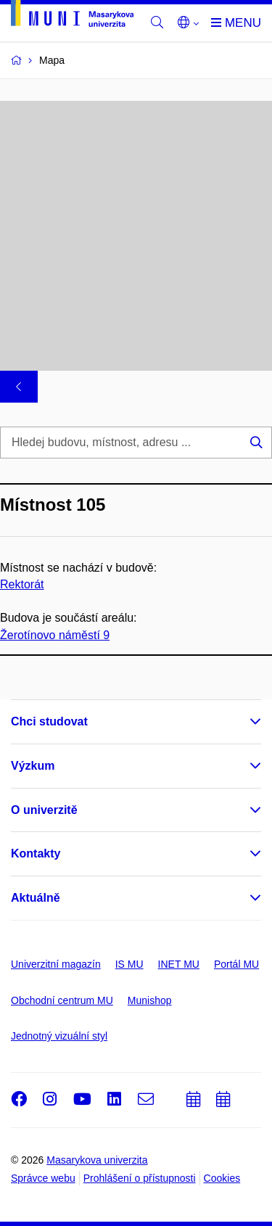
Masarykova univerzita (96, 1160)
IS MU (129, 964)
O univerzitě (44, 810)
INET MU (178, 964)
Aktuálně (35, 898)
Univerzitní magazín (56, 964)
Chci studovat (49, 721)
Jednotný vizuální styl (59, 1036)
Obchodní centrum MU (62, 1000)
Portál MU (236, 964)
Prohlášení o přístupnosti (139, 1178)
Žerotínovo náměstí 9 (55, 635)
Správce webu (43, 1178)
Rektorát (22, 585)
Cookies (222, 1178)
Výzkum (32, 766)
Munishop (150, 1000)
